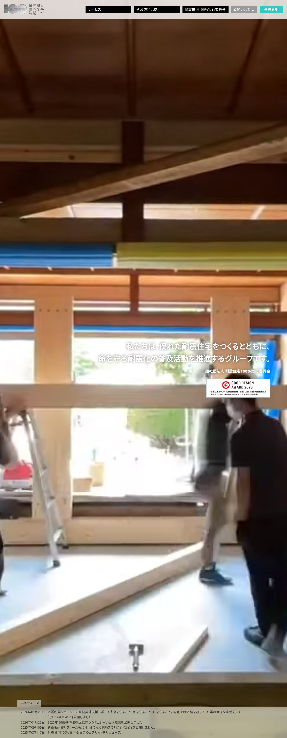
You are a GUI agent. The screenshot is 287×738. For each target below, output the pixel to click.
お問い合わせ (244, 9)
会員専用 (271, 9)
